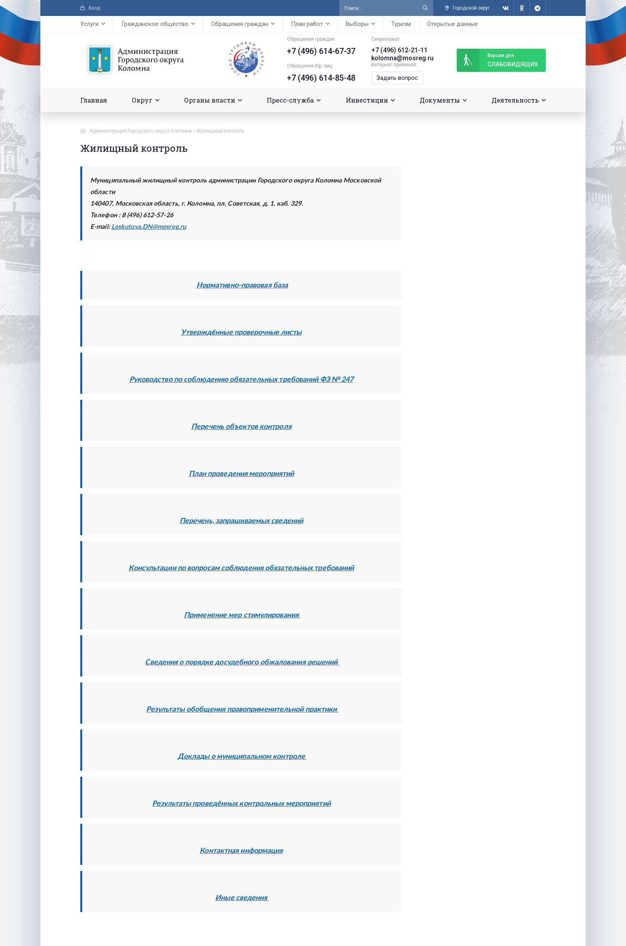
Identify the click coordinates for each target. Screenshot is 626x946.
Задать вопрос (397, 77)
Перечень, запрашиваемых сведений (241, 520)
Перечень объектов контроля (241, 426)
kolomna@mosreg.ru (402, 58)
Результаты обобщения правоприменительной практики (242, 708)
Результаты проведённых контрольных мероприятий (241, 803)
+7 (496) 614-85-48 (321, 78)
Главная (93, 100)
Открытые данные (452, 24)
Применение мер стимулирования (242, 614)
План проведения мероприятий (241, 473)
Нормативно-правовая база (242, 284)
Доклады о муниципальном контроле (242, 756)
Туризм (401, 24)
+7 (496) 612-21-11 (399, 50)
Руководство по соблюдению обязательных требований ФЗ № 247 (241, 379)
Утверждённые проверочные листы (241, 331)
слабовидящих (497, 60)
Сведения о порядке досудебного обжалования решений (242, 661)
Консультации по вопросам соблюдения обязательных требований (241, 567)
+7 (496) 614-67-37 (321, 51)
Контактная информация (241, 850)
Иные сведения (242, 897)
